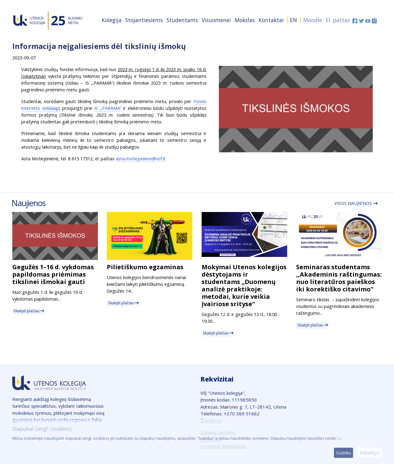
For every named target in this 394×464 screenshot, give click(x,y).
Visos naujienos (356, 203)
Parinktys (370, 453)
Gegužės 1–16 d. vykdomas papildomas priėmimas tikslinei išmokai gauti (53, 274)
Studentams (182, 20)
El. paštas (338, 20)
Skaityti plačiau (29, 311)
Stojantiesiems (144, 20)
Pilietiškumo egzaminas (145, 267)
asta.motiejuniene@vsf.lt (141, 158)
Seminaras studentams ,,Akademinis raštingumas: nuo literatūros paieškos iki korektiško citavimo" (339, 278)
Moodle (312, 20)
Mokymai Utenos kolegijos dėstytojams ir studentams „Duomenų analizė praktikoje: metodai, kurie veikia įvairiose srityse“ (244, 285)
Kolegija (112, 20)
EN (293, 20)
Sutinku (343, 453)
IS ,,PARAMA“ (108, 108)
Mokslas (245, 20)
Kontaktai (271, 20)
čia (339, 438)
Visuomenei (216, 20)
